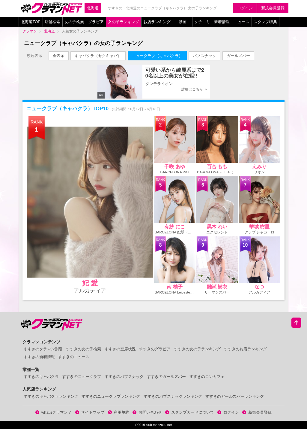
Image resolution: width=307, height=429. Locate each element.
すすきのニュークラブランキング (111, 396)
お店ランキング (157, 22)
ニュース (241, 22)
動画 (182, 22)
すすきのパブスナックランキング (173, 396)
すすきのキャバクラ (41, 376)
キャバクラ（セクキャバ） (98, 55)
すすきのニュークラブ (81, 376)
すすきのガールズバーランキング (234, 396)
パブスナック (204, 55)
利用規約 (119, 412)
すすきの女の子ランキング (197, 349)
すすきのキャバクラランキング (51, 396)
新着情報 (222, 22)
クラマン (29, 31)
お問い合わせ (147, 412)
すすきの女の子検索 (83, 349)
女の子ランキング (123, 22)
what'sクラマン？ (53, 412)
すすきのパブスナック (124, 376)
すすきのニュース (73, 356)
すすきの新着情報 (39, 356)
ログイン (245, 8)
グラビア (96, 22)
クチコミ (202, 22)
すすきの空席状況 (120, 349)
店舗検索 (52, 22)
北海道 (93, 8)
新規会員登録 (273, 8)
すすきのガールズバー (166, 376)
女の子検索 (74, 22)
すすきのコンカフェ (207, 376)
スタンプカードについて (189, 412)
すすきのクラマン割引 (43, 349)
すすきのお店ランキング (245, 349)
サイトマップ (90, 412)
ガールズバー (238, 55)
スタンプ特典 (265, 22)
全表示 (58, 55)
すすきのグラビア (154, 349)
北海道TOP (31, 22)
